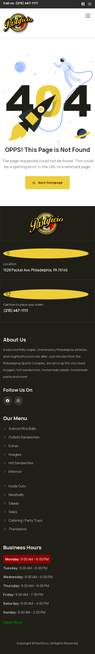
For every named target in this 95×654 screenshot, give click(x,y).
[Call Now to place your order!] (45, 294)
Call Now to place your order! (23, 305)
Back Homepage (47, 183)
